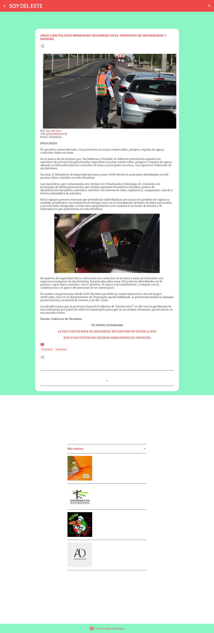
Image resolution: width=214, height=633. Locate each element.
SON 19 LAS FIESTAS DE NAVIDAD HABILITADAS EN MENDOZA (107, 337)
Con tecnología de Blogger (107, 628)
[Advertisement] (92, 420)
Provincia (61, 349)
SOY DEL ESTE (26, 6)
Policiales (47, 349)
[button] (42, 46)
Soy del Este (53, 130)
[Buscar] (209, 6)
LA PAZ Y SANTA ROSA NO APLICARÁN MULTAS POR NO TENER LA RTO (107, 331)
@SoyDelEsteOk (56, 133)
